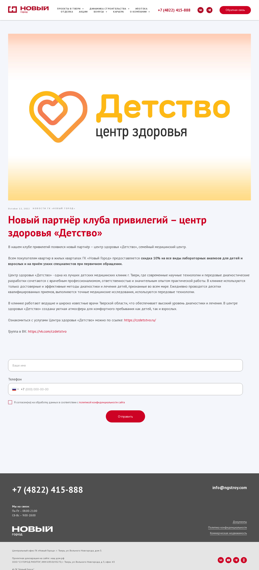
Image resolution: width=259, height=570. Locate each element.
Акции (83, 11)
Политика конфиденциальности (227, 519)
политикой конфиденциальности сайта (102, 394)
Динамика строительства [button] (108, 8)
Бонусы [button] (99, 11)
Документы (240, 513)
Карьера (118, 11)
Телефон (15, 371)
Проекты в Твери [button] (69, 8)
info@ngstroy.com (229, 479)
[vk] (200, 10)
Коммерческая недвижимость (228, 525)
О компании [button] (139, 11)
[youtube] (228, 552)
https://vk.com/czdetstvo (51, 324)
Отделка (67, 11)
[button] (235, 10)
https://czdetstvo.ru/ (144, 313)
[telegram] (209, 10)
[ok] (244, 552)
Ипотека (141, 8)
